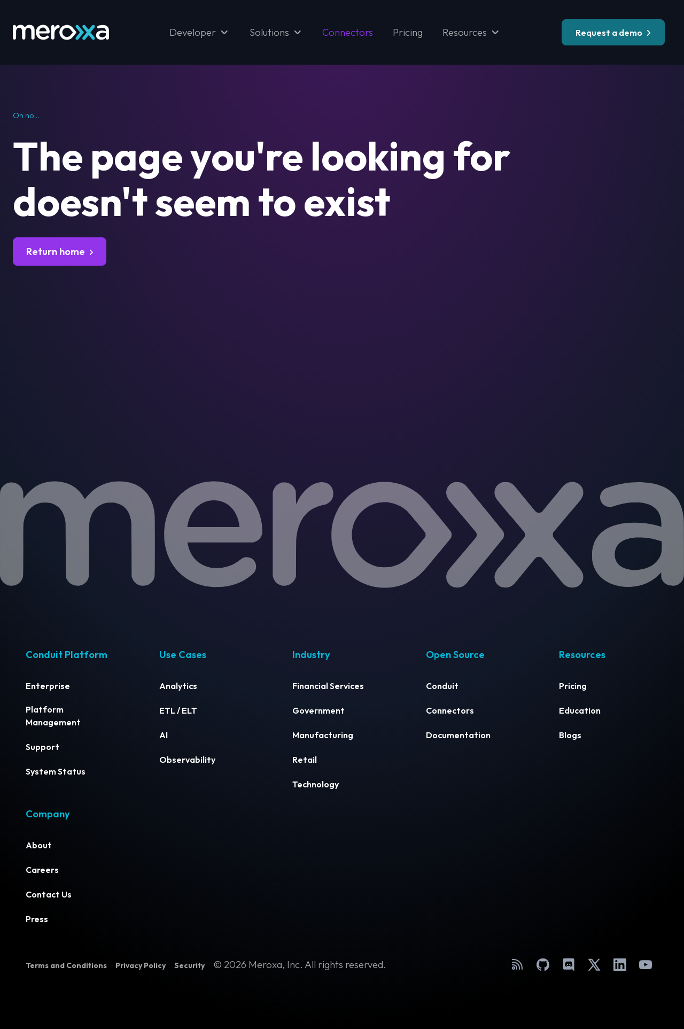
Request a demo (609, 32)
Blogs (570, 735)
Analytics (178, 685)
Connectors (347, 32)
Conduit (442, 685)
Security (189, 965)
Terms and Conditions (66, 965)
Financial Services (328, 685)
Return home (55, 251)
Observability (187, 759)
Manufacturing (322, 735)
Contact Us (49, 894)
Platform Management (53, 716)
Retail (304, 759)
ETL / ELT (178, 710)
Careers (42, 869)
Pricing (408, 32)
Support (42, 746)
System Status (56, 771)
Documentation (458, 735)
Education (580, 710)
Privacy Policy (140, 965)
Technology (315, 784)
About (39, 845)
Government (318, 710)
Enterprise (48, 685)
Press (37, 919)
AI (163, 735)
